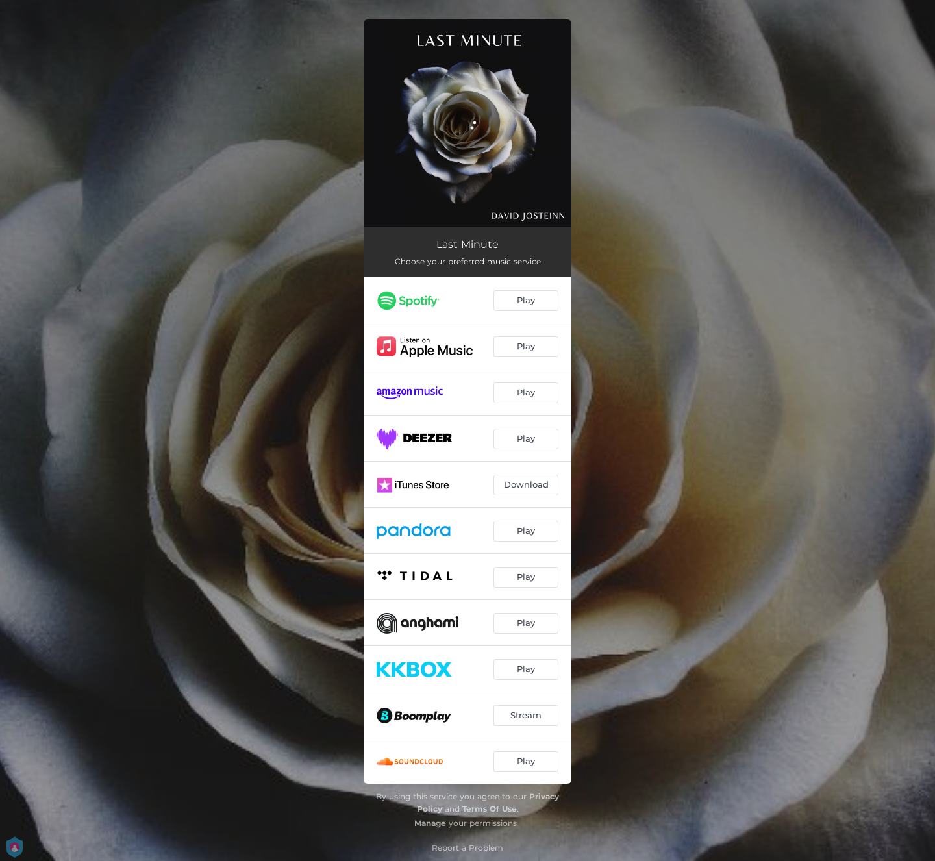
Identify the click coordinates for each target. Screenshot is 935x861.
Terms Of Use (489, 809)
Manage (430, 823)
